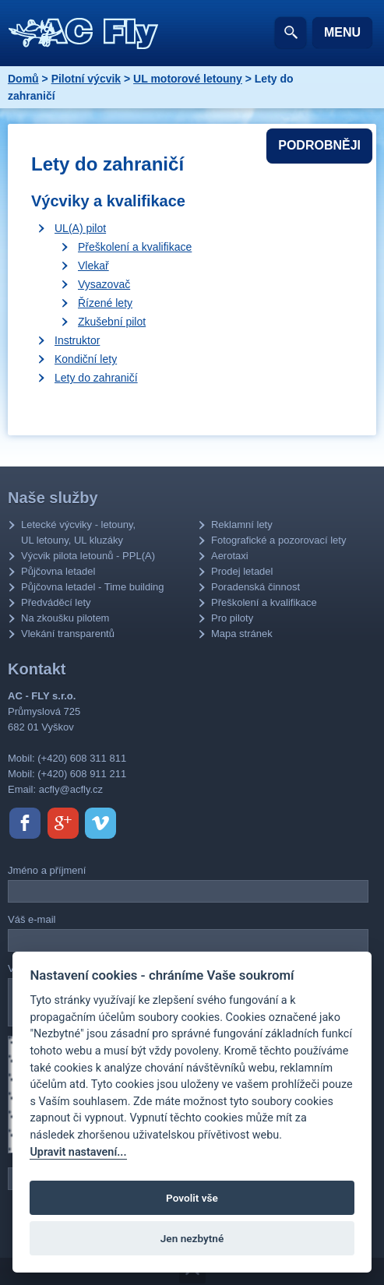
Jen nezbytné (192, 1238)
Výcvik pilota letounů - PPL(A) (88, 556)
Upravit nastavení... (78, 1152)
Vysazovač (104, 284)
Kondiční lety (86, 359)
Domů (23, 78)
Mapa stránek (242, 633)
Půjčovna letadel (58, 571)
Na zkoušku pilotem (65, 618)
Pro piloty (232, 618)
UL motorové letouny (187, 78)
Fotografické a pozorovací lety (278, 540)
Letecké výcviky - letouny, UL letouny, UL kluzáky (78, 532)
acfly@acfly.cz (71, 789)
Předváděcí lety (56, 602)
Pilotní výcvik (86, 78)
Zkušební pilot (112, 321)
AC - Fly (84, 33)
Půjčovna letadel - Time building (92, 587)
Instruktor (77, 340)
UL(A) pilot (80, 228)
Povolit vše (192, 1198)
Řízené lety (105, 303)
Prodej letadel (242, 571)
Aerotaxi (229, 556)
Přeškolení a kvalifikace (135, 247)
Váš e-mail (31, 919)
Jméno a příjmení (47, 870)
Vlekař (93, 265)
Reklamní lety (242, 524)
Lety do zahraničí (96, 377)
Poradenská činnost (255, 587)
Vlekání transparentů (67, 633)
